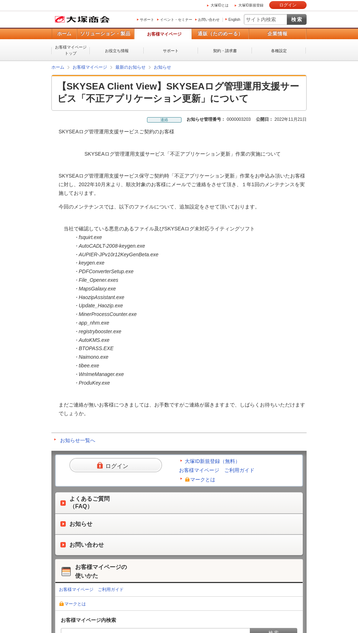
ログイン (288, 5)
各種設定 (279, 51)
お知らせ (162, 67)
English (234, 20)
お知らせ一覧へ (77, 440)
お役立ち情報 (117, 51)
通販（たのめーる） (220, 33)
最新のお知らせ (130, 67)
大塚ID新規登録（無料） (212, 461)
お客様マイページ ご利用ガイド (216, 470)
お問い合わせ (209, 20)
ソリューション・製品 (105, 33)
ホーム (64, 33)
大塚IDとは (220, 5)
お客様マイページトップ (71, 50)
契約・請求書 (225, 51)
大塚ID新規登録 (250, 5)
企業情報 (277, 33)
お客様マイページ (164, 34)
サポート (147, 20)
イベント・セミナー (176, 20)
